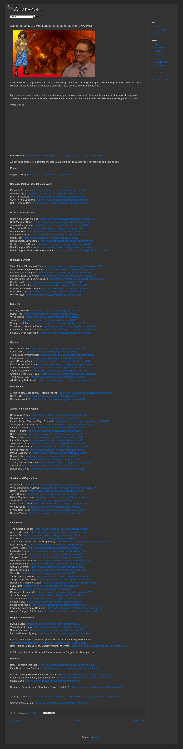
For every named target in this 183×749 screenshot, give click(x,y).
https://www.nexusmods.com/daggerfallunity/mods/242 (57, 450)
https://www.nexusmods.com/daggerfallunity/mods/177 (55, 431)
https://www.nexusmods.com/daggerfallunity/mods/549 (58, 196)
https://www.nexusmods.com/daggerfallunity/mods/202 (51, 314)
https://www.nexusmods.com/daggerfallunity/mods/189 (62, 703)
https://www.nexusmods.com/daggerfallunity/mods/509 (45, 589)
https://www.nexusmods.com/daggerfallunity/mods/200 (64, 364)
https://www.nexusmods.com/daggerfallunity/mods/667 (53, 317)
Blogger (96, 737)
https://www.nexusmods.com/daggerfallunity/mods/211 (59, 234)
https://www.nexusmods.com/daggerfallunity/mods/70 (97, 687)
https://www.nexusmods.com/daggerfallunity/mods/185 (59, 367)
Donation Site (161, 62)
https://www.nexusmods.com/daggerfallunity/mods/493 (68, 374)
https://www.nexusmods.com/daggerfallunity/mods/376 (54, 624)
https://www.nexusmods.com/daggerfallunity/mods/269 (57, 443)
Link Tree (159, 73)
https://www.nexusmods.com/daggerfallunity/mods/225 (65, 247)
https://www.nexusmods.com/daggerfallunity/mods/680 (68, 665)
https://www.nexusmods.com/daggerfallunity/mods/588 (52, 459)
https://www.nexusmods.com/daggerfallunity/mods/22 (72, 329)
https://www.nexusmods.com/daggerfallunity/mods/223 (60, 370)
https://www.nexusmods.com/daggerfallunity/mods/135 (55, 291)
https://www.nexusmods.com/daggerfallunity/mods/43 (55, 548)
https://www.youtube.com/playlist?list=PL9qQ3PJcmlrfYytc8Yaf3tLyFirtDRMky (65, 155)
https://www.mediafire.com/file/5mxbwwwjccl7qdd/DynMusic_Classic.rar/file (48, 643)
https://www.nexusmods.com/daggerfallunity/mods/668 (71, 582)
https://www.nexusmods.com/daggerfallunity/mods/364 (54, 437)
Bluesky (158, 51)
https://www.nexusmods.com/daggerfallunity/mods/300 (82, 421)
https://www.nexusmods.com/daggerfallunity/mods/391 (48, 320)
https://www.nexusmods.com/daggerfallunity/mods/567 (58, 567)
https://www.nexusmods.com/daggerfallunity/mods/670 (55, 282)
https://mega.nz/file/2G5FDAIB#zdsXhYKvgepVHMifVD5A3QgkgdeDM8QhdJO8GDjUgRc (74, 696)
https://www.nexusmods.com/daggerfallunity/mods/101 (59, 415)
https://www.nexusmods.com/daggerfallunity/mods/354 (59, 231)
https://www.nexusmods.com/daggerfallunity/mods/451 (58, 427)
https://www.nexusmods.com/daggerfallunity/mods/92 (55, 513)
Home (78, 721)
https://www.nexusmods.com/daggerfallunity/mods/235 (50, 465)
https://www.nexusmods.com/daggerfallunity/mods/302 (84, 541)
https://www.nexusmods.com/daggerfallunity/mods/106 (52, 456)
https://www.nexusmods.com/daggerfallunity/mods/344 (59, 551)
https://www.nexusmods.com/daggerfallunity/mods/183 (59, 605)
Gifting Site (160, 65)
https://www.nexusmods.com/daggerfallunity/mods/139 (98, 646)
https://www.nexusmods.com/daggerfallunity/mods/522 (67, 380)
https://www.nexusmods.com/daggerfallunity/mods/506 (70, 611)
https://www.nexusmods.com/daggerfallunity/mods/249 (68, 487)
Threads (158, 54)
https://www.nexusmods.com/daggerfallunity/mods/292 (62, 222)
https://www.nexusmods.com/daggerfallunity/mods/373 (58, 323)
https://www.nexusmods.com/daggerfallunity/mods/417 (54, 193)
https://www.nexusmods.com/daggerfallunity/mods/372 (68, 275)
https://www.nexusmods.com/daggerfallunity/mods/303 (52, 535)
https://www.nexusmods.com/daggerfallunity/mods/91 (67, 241)
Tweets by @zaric (160, 80)
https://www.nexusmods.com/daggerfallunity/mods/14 (85, 393)
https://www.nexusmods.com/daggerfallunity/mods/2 (52, 351)
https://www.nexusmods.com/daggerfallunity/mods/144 (65, 633)
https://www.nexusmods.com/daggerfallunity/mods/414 (74, 608)
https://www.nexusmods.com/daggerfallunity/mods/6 (68, 269)
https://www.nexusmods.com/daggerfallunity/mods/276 (54, 598)
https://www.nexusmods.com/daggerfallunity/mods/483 (59, 399)
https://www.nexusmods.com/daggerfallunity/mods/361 (66, 579)
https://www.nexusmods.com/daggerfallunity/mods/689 (53, 680)
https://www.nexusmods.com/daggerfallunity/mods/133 (54, 507)
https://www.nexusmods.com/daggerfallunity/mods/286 (57, 630)
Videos (158, 27)
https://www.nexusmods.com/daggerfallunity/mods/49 (61, 503)
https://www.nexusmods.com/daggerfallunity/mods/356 (54, 358)
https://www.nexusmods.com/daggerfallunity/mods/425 (87, 674)
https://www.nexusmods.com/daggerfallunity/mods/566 (57, 557)
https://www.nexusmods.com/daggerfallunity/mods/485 (55, 554)
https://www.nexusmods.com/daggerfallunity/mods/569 (56, 228)
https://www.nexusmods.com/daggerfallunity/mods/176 (71, 668)
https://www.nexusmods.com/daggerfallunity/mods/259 (65, 462)
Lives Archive (161, 30)
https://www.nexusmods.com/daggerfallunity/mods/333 (58, 570)
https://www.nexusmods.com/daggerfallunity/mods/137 (68, 355)
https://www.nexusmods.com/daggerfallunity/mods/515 (56, 491)
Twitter (158, 44)
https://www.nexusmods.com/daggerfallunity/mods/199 (47, 538)
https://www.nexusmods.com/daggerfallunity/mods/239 (51, 586)
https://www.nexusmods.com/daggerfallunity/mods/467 (55, 434)
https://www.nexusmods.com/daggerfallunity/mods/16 (60, 285)
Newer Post (16, 721)
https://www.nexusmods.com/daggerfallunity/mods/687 (87, 677)
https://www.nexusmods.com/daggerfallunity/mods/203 (59, 532)
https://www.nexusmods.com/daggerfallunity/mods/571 (65, 560)
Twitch (158, 34)
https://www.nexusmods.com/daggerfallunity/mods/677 (64, 200)
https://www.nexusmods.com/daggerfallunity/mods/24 (49, 500)
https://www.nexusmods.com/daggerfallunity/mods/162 (51, 238)
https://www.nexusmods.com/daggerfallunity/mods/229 (54, 601)
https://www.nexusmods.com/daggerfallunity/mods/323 (70, 326)
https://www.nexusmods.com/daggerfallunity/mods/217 (67, 424)
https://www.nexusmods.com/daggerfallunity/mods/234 (55, 595)
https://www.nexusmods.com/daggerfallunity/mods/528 (60, 203)
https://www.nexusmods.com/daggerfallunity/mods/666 (65, 592)
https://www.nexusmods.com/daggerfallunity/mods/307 (59, 190)
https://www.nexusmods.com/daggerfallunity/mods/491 (81, 250)
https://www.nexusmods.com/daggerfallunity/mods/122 (54, 494)
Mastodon (159, 47)
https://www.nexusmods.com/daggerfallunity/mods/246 (58, 310)
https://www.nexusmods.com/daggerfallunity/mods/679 (77, 279)
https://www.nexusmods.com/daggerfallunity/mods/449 (64, 244)
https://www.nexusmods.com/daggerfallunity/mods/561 (51, 396)
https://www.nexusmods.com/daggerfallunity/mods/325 (61, 627)
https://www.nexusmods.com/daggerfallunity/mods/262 (64, 272)
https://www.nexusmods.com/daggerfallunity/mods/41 (57, 468)
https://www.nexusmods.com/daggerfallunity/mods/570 (58, 563)
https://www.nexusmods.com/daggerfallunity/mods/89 (58, 510)
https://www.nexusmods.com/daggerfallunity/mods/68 (67, 333)
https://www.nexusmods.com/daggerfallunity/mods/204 (63, 361)
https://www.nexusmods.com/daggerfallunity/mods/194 (62, 529)
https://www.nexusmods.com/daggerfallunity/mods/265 (62, 497)
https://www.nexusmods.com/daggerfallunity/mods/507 (63, 576)
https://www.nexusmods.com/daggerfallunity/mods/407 (61, 446)
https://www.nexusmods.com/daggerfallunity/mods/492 (52, 418)
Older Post (139, 721)
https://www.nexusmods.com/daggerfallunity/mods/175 (58, 377)
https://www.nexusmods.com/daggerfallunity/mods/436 (68, 219)
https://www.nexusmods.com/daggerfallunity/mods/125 (54, 294)
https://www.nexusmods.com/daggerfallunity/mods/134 (52, 484)
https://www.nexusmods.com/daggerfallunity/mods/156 (60, 453)
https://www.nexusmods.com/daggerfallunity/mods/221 (58, 544)
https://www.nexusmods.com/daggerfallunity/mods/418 (58, 348)
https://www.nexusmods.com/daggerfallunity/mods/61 (67, 288)
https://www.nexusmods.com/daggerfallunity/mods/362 (57, 440)
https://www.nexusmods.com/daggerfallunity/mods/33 (48, 573)
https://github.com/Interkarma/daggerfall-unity (51, 174)
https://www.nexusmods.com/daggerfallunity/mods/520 (75, 266)
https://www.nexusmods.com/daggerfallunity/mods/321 (62, 225)
